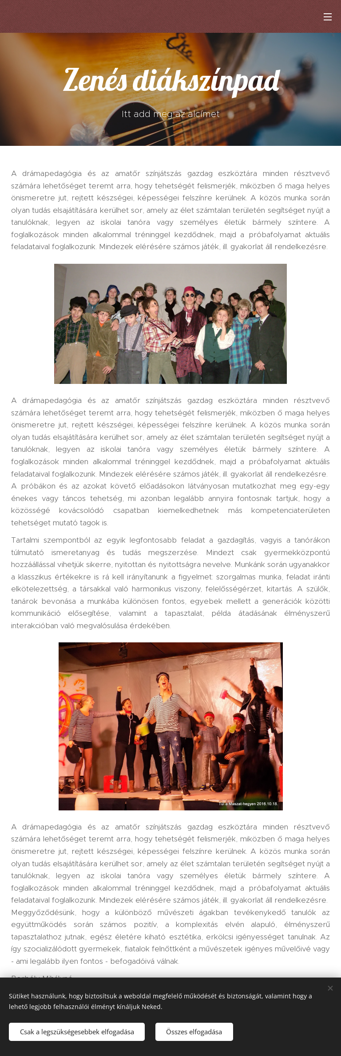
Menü (328, 16)
